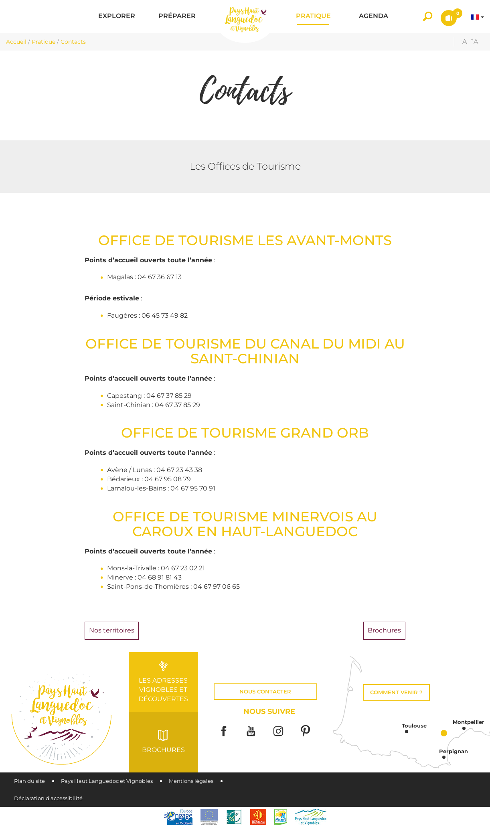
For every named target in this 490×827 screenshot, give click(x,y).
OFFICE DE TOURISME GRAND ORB (245, 432)
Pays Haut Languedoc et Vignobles (107, 781)
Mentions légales (191, 781)
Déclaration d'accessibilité (48, 798)
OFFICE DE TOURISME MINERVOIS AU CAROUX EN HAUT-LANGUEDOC (245, 523)
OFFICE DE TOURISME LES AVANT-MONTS (245, 240)
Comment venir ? (396, 692)
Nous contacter (265, 692)
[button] (117, 16)
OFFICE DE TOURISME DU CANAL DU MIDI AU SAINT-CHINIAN (245, 351)
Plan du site (29, 781)
